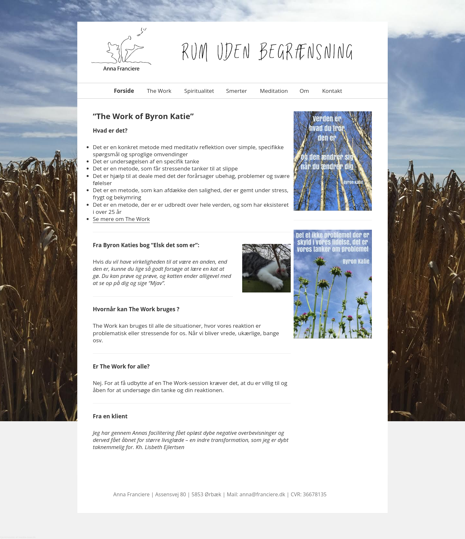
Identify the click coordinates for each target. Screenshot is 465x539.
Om (303, 90)
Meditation (273, 90)
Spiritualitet (198, 90)
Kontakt (331, 90)
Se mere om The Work (121, 219)
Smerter (236, 90)
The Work (158, 90)
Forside (123, 90)
